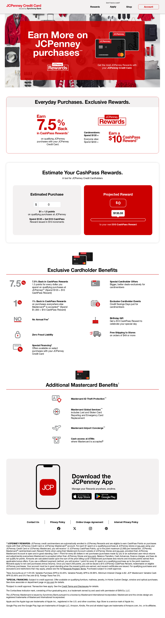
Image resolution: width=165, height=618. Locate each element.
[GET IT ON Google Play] (106, 496)
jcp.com (141, 546)
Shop (129, 7)
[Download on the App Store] (82, 496)
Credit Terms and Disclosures (75, 586)
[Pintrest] (106, 528)
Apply (113, 7)
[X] (74, 528)
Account (148, 7)
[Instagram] (90, 528)
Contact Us (33, 522)
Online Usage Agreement (89, 522)
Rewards (95, 7)
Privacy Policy (57, 522)
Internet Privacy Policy (126, 522)
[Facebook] (58, 528)
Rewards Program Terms (74, 568)
